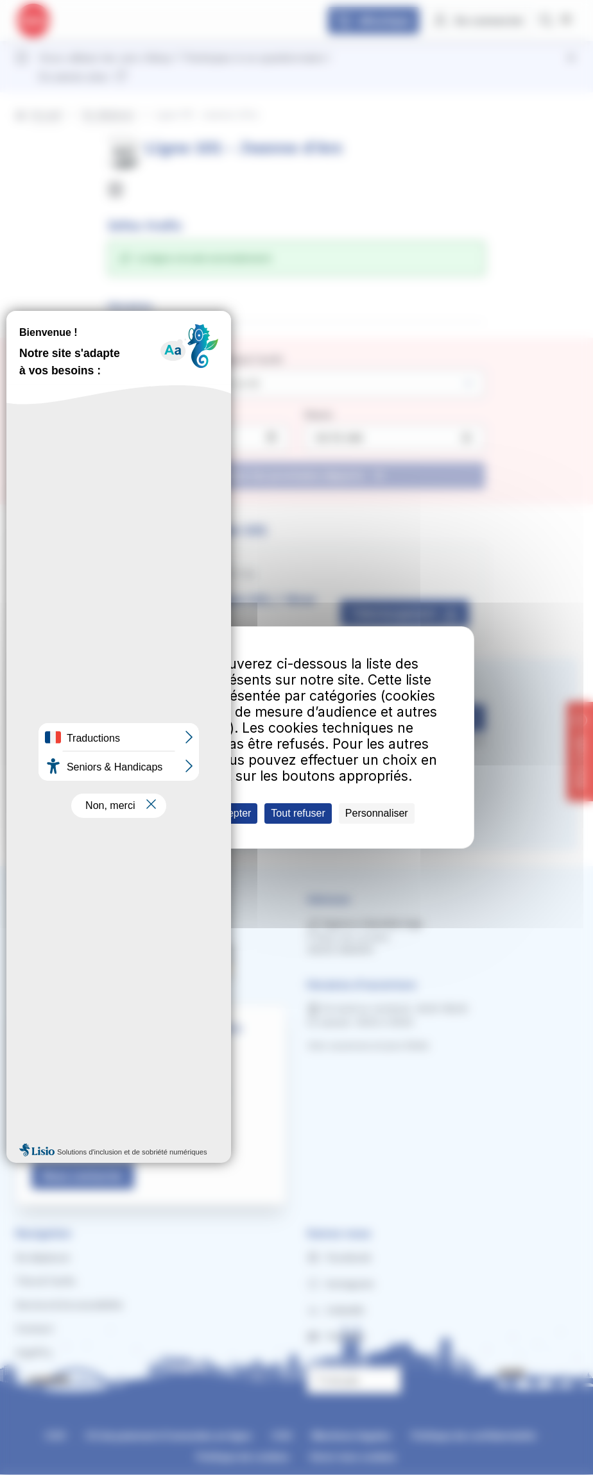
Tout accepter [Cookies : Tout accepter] (220, 813)
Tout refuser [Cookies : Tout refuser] (298, 813)
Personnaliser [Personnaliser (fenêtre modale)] (376, 813)
